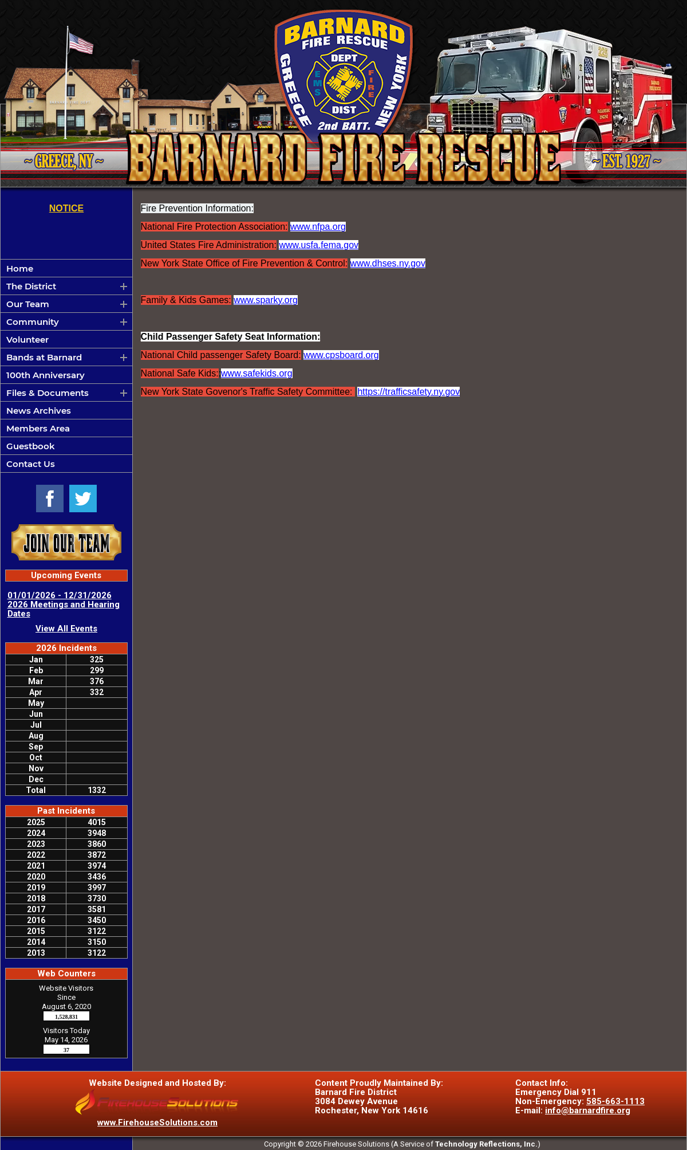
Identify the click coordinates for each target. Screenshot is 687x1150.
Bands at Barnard (44, 357)
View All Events (66, 628)
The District (31, 286)
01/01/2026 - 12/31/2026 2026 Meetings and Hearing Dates (63, 604)
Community (32, 321)
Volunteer (27, 339)
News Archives (38, 410)
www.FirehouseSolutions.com (157, 1122)
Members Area (38, 428)
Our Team (27, 304)
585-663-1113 (615, 1101)
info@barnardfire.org (587, 1110)
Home (19, 268)
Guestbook (30, 446)
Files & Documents (47, 392)
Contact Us (30, 463)
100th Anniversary (45, 375)
